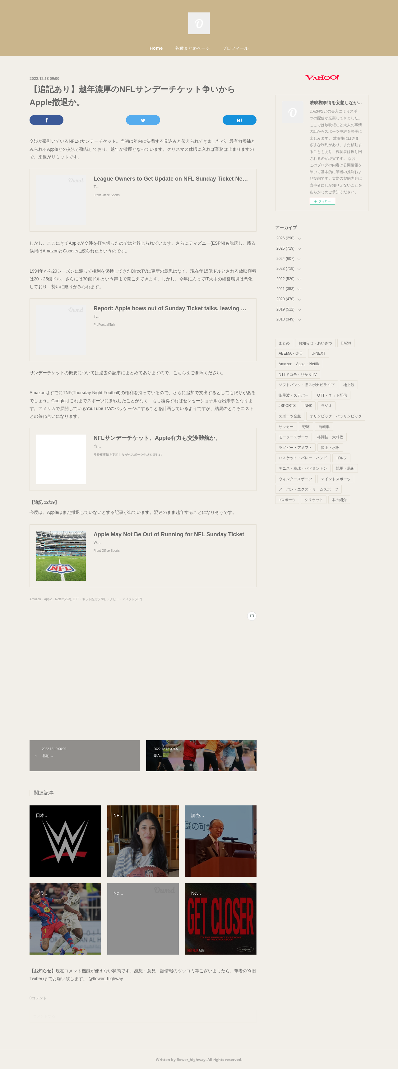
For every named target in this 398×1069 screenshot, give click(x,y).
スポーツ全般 (290, 416)
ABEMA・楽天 (291, 353)
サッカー (286, 427)
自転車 (324, 427)
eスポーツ (287, 500)
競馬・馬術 (345, 468)
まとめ (284, 343)
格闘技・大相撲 (330, 437)
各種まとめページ (192, 48)
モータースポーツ (293, 437)
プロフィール (235, 48)
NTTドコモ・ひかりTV (298, 374)
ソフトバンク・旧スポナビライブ (307, 385)
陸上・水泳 (330, 447)
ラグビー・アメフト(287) (124, 599)
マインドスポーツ (336, 479)
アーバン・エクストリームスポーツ (308, 489)
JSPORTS (287, 405)
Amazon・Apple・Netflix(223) (50, 599)
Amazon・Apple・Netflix (299, 364)
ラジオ (326, 405)
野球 (306, 427)
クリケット (313, 500)
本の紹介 (339, 500)
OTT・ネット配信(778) (89, 599)
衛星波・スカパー (293, 395)
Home (156, 48)
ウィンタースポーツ (295, 479)
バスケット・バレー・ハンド (303, 458)
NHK (308, 405)
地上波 (348, 385)
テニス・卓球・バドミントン (303, 468)
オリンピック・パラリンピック (336, 416)
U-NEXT (319, 353)
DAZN (346, 343)
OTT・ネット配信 (332, 395)
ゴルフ (341, 458)
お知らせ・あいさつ (315, 343)
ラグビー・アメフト (295, 447)
